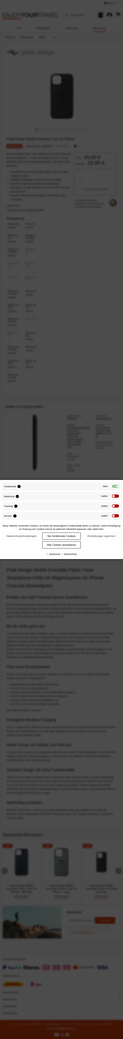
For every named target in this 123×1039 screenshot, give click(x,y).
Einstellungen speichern (101, 536)
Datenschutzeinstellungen (21, 536)
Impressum (53, 554)
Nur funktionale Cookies (61, 536)
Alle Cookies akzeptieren (61, 545)
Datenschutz (69, 554)
